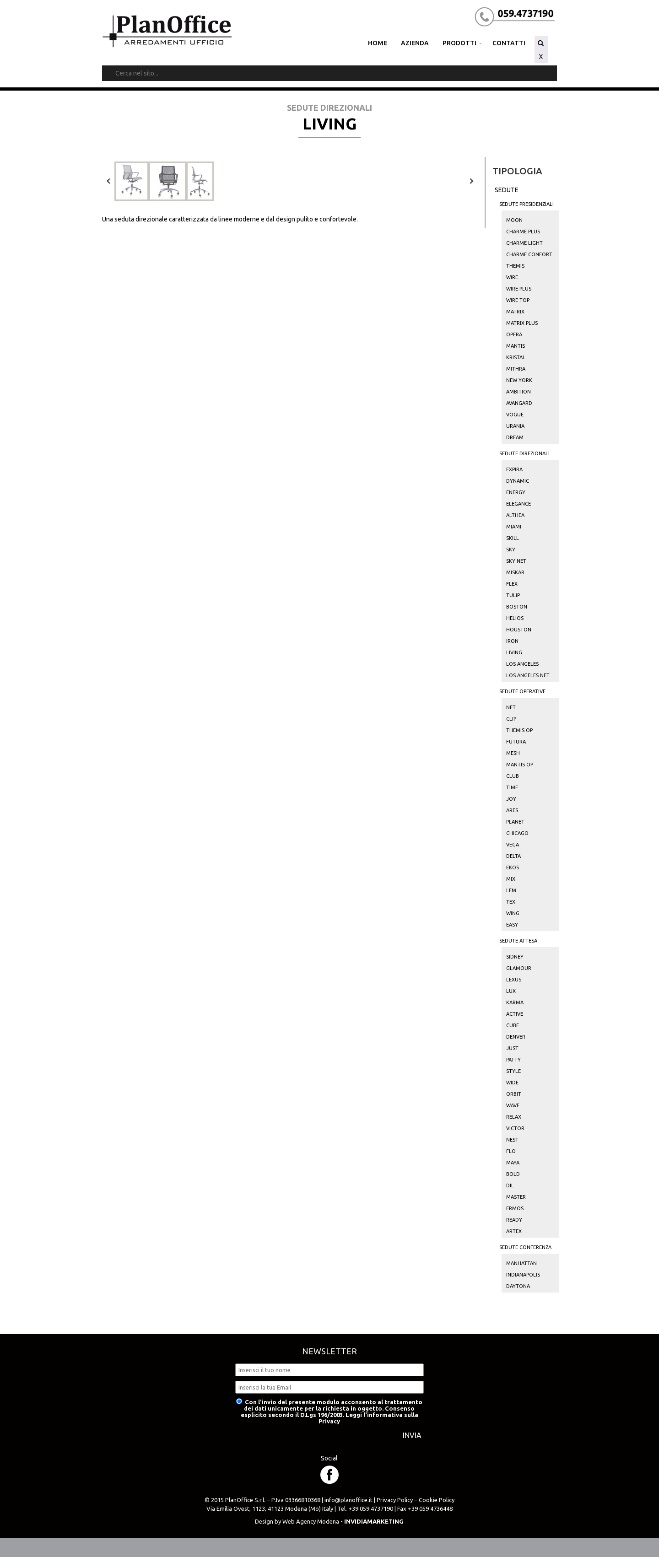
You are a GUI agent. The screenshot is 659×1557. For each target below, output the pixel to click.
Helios (515, 618)
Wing (512, 913)
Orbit (513, 1094)
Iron (512, 641)
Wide (512, 1082)
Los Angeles (522, 664)
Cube (512, 1025)
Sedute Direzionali (524, 453)
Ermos (515, 1208)
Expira (514, 469)
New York (519, 380)
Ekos (512, 867)
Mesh (513, 753)
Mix (510, 879)
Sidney (515, 956)
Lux (511, 991)
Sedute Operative (522, 691)
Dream (515, 437)
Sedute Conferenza (525, 1247)
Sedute (507, 190)
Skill (512, 538)
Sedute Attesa (518, 940)
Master (516, 1197)
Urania (515, 426)
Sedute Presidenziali (526, 204)
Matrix (515, 311)
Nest (512, 1139)
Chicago (517, 833)
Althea (515, 515)
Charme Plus (523, 231)
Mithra (515, 369)
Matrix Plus (522, 323)
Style (513, 1071)
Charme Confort (529, 254)
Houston (518, 629)
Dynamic (517, 481)
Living (514, 652)
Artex (514, 1231)
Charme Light (524, 243)
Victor (515, 1128)
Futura (516, 741)
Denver (515, 1037)
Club (512, 776)
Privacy (329, 1421)
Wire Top (517, 300)
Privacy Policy (395, 1500)
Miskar (515, 572)
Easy (512, 924)
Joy (511, 799)
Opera (514, 334)
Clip (511, 719)
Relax (513, 1117)
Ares (512, 810)
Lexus (513, 979)
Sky (510, 549)
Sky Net (516, 561)
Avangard (519, 403)
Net (511, 707)
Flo (511, 1151)
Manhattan (521, 1263)
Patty (513, 1059)
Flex (512, 584)
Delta (513, 856)
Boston (516, 606)
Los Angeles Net (528, 675)
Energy (515, 492)
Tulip (513, 595)
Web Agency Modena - (343, 1521)
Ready (514, 1220)
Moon (514, 220)
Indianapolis (523, 1274)
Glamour (518, 968)
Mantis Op (519, 764)
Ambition (518, 391)
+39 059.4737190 (370, 1508)
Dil (510, 1185)
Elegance (518, 503)
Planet (515, 821)
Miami (513, 526)
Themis (515, 266)
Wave (512, 1105)
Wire (512, 277)
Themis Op (519, 730)
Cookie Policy (436, 1500)
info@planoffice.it (348, 1500)
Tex (510, 902)
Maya (512, 1162)
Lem (511, 890)
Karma (515, 1002)
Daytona (518, 1286)
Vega (512, 844)
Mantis (515, 346)
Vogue (515, 414)
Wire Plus (518, 288)
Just (512, 1048)
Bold (513, 1174)
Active (514, 1014)
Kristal (515, 357)
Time (512, 787)
